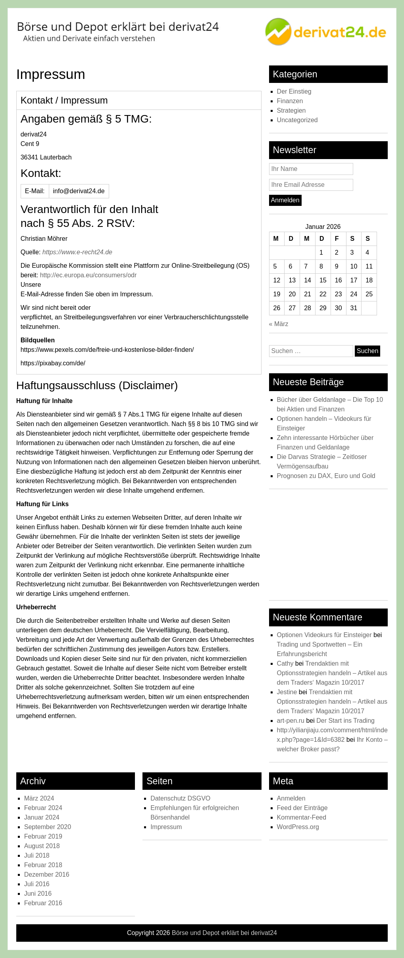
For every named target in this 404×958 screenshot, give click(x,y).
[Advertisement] (328, 546)
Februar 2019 (43, 836)
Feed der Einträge (302, 807)
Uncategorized (297, 120)
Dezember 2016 (46, 874)
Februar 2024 (43, 807)
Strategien (291, 110)
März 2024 (39, 798)
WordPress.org (298, 827)
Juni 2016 (38, 893)
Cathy (285, 663)
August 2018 (42, 846)
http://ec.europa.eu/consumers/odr (88, 275)
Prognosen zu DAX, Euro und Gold (326, 475)
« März (279, 324)
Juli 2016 (37, 884)
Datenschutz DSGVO (180, 798)
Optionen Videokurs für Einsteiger (324, 635)
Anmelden (291, 798)
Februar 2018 (43, 865)
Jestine (287, 692)
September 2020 (47, 827)
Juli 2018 (37, 855)
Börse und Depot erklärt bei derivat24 (224, 932)
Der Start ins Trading (345, 720)
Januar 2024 (42, 817)
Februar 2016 (43, 903)
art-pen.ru (290, 720)
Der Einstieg (294, 91)
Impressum (166, 827)
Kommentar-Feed (302, 817)
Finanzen (290, 101)
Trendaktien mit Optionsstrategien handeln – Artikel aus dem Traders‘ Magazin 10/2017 (332, 673)
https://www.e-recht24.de (77, 252)
